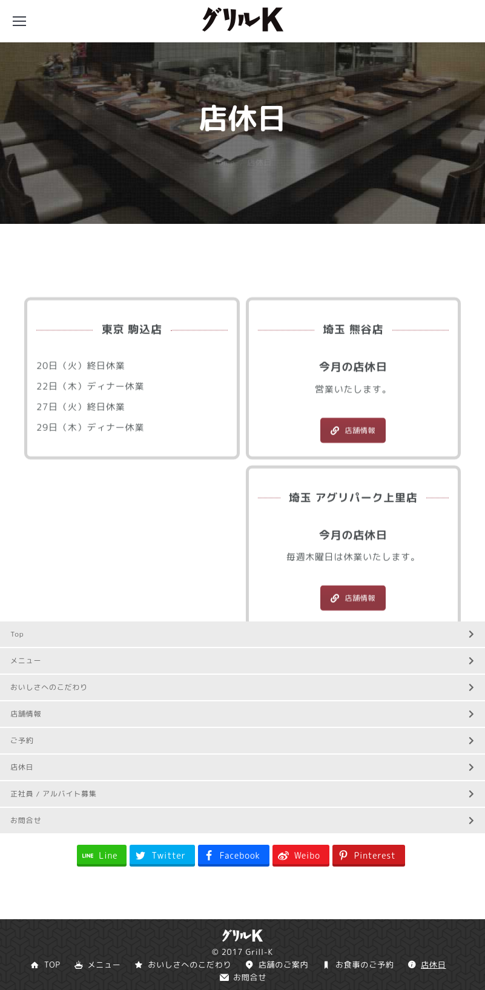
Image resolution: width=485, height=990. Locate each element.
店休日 (242, 767)
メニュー (242, 660)
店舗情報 (353, 495)
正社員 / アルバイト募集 (242, 793)
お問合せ (242, 820)
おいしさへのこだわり (242, 687)
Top (242, 634)
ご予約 (242, 740)
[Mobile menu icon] (19, 21)
